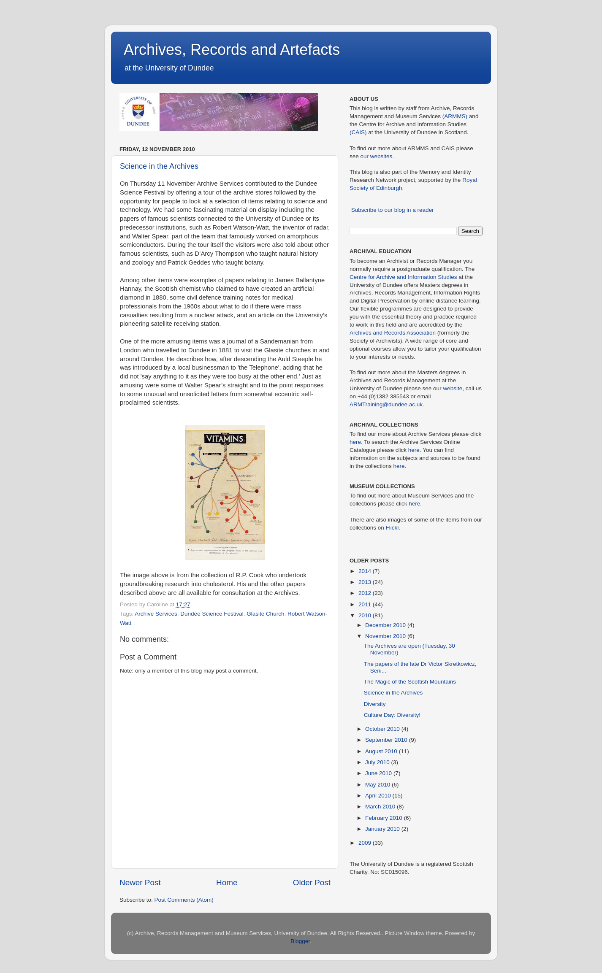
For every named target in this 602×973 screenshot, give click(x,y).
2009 (365, 843)
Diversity (375, 704)
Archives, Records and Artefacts (232, 49)
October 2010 (383, 729)
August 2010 (382, 751)
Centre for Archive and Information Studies (403, 277)
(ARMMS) (454, 116)
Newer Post (140, 882)
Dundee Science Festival (211, 614)
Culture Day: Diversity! (392, 715)
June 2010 (379, 773)
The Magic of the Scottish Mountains (410, 681)
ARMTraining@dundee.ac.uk (386, 404)
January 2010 (383, 829)
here (355, 442)
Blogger (300, 941)
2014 (365, 571)
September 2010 (387, 740)
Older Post (312, 882)
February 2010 (384, 818)
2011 (365, 604)
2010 (365, 615)
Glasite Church (265, 614)
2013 (365, 582)
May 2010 (378, 784)
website (452, 388)
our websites (377, 156)
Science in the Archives (159, 166)
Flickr (392, 527)
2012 (365, 593)
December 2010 (386, 625)
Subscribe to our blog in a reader (392, 210)
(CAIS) (358, 132)
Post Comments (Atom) (184, 900)
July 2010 (378, 762)
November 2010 (386, 636)
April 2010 (379, 795)
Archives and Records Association (393, 333)
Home (226, 882)
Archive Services (156, 614)
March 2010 (381, 806)
